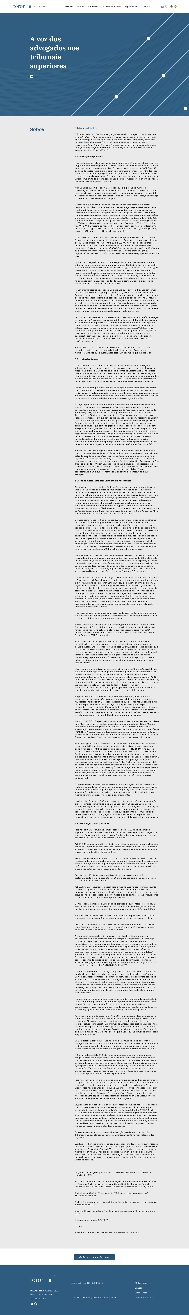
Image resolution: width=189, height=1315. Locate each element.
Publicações (94, 6)
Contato (147, 6)
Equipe (80, 6)
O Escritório (68, 6)
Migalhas (92, 128)
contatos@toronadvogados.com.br (99, 1297)
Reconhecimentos (112, 6)
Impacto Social (131, 6)
